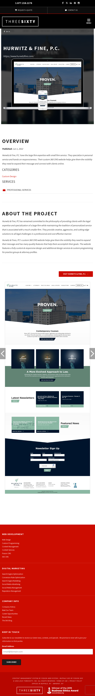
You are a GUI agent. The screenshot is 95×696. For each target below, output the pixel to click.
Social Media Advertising (11, 584)
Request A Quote (23, 10)
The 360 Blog (7, 620)
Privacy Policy (75, 681)
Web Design (6, 540)
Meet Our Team (7, 610)
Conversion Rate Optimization (13, 577)
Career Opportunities (10, 614)
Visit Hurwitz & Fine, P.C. (74, 274)
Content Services (8, 550)
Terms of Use (62, 681)
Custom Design (9, 176)
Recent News (7, 617)
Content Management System (25, 678)
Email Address (8, 646)
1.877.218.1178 (23, 3)
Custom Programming (10, 543)
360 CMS (5, 557)
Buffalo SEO (65, 678)
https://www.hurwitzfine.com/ (18, 56)
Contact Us (71, 10)
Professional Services (19, 189)
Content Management (10, 546)
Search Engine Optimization (12, 574)
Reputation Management (11, 591)
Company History (8, 607)
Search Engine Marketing (11, 581)
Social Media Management (12, 588)
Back (6, 31)
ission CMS (7, 553)
